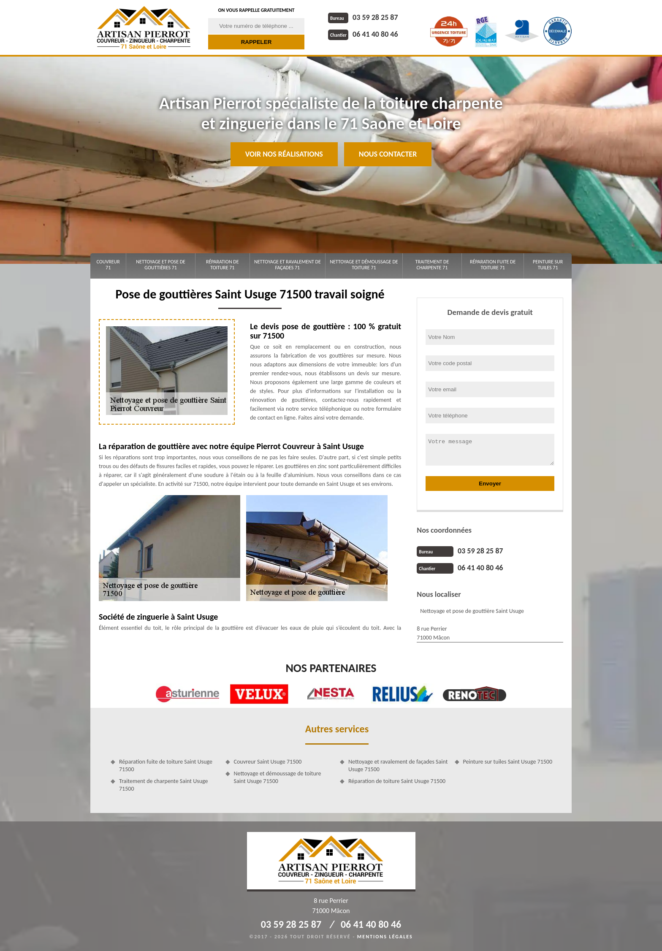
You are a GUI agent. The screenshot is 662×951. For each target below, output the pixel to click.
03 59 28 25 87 (363, 17)
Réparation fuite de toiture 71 (492, 265)
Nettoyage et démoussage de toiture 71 (364, 265)
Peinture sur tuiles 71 (548, 265)
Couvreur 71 (107, 265)
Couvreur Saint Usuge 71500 (268, 761)
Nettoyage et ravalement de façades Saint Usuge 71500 (398, 765)
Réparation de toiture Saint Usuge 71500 (396, 781)
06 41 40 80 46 (363, 34)
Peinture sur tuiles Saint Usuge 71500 (508, 761)
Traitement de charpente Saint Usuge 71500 (163, 785)
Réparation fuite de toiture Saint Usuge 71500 (165, 765)
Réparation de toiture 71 (222, 265)
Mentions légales (385, 937)
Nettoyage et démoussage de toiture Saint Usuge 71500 (277, 777)
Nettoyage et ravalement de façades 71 (287, 265)
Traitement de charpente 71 (432, 265)
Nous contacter (388, 154)
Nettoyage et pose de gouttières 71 (160, 265)
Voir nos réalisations (284, 154)
